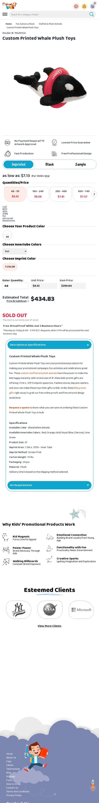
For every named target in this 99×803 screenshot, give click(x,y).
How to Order (13, 784)
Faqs (8, 761)
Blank (49, 164)
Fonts (9, 780)
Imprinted (18, 164)
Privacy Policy (14, 795)
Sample (80, 164)
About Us (11, 758)
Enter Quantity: (12, 280)
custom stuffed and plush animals (39, 373)
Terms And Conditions (18, 791)
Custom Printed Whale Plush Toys (23, 27)
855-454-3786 (5, 211)
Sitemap (10, 776)
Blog (8, 773)
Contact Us (12, 788)
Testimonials (13, 769)
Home (9, 24)
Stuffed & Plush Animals (50, 24)
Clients (10, 765)
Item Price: (66, 280)
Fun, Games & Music (25, 24)
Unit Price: (37, 280)
